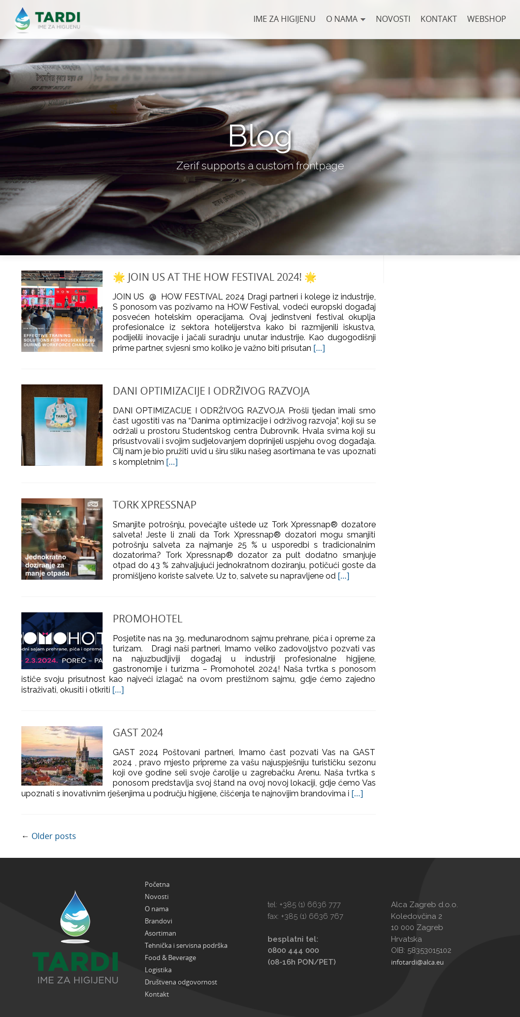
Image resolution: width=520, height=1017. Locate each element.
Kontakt (438, 18)
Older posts (48, 836)
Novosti (393, 18)
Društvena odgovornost (181, 981)
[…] (319, 347)
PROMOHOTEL (147, 618)
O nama (342, 18)
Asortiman (160, 933)
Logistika (158, 969)
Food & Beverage (170, 957)
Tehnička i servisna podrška (186, 945)
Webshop (486, 18)
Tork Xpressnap (155, 505)
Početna (157, 884)
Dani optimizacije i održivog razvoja (211, 391)
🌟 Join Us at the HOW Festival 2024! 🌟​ (215, 277)
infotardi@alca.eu (417, 962)
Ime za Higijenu (284, 18)
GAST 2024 (138, 732)
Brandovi (158, 920)
